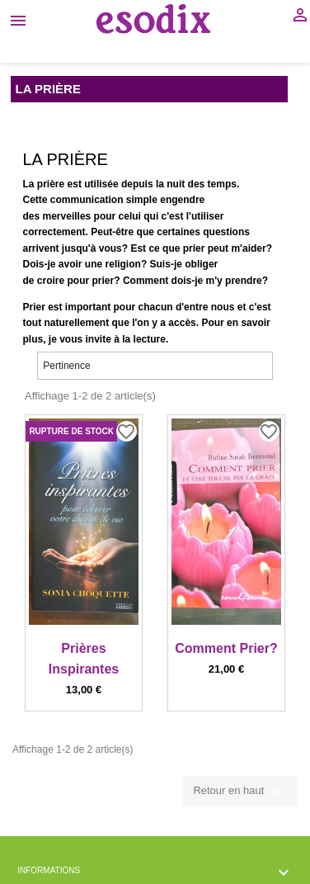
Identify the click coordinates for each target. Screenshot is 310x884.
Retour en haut (240, 791)
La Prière (48, 89)
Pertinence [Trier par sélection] (155, 366)
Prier (34, 307)
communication (87, 200)
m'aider (248, 248)
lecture (150, 339)
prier (194, 248)
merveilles (67, 216)
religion (123, 264)
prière (50, 184)
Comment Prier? (226, 648)
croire (50, 280)
